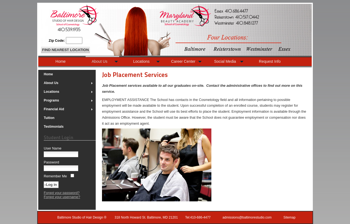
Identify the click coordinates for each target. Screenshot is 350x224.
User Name (53, 148)
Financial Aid (68, 109)
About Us (68, 83)
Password (51, 162)
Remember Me (55, 176)
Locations (68, 92)
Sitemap (290, 217)
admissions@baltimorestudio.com (247, 217)
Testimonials (53, 127)
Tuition (49, 118)
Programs (68, 100)
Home (48, 74)
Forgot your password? (62, 193)
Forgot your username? (62, 197)
